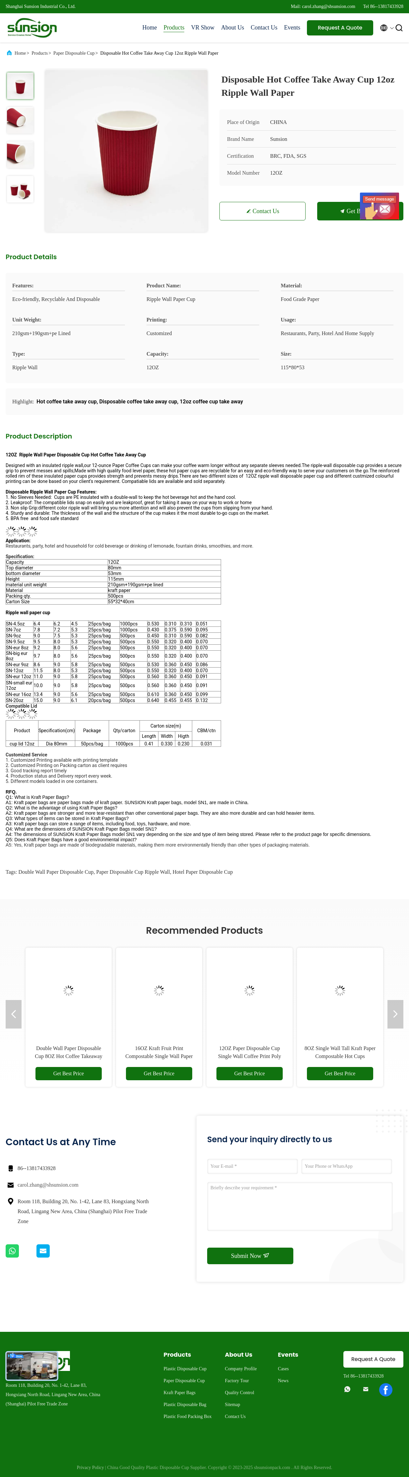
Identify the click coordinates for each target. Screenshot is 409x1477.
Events (292, 27)
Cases (283, 1368)
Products (173, 27)
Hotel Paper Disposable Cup (203, 872)
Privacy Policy (90, 1467)
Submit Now (250, 1255)
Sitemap (232, 1404)
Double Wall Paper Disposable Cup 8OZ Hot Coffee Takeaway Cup (68, 1056)
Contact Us (264, 27)
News (283, 1380)
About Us (232, 27)
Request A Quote (340, 27)
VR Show (202, 27)
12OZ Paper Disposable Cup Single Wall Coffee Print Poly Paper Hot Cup (249, 1056)
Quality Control (239, 1392)
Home (149, 27)
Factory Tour (237, 1380)
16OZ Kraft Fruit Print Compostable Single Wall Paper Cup (159, 1056)
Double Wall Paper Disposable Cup (55, 872)
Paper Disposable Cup (73, 53)
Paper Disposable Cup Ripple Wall (133, 872)
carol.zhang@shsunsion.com (48, 1185)
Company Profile (241, 1368)
